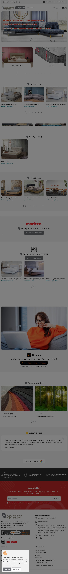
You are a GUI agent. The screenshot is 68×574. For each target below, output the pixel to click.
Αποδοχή (7, 569)
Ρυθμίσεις (16, 569)
